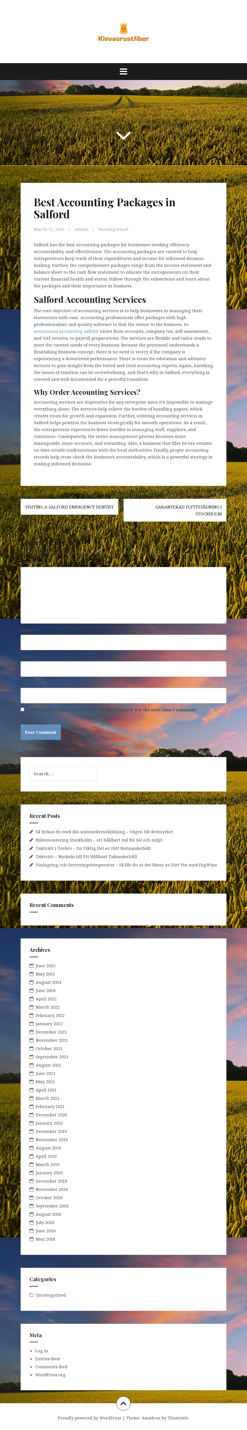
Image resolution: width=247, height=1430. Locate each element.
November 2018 (52, 1189)
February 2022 (50, 1015)
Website (29, 683)
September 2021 (52, 1057)
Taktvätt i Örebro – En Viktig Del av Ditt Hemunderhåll (93, 848)
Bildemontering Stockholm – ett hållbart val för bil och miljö (99, 840)
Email (28, 656)
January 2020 (49, 1123)
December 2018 (51, 1181)
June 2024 (45, 990)
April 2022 (46, 999)
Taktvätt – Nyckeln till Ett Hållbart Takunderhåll (86, 856)
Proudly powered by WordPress (89, 1418)
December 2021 (51, 1032)
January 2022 (49, 1023)
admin (81, 229)
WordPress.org (50, 1374)
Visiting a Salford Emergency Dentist (69, 507)
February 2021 (50, 1106)
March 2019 (47, 1164)
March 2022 (47, 1007)
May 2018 (45, 1239)
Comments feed (51, 1366)
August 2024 (48, 982)
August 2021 (48, 1065)
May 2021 (45, 1081)
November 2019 (52, 1139)
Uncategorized (113, 229)
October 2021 (49, 1048)
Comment (33, 562)
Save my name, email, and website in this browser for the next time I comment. (111, 709)
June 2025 (45, 965)
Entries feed (47, 1358)
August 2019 (48, 1148)
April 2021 (46, 1090)
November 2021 (52, 1040)
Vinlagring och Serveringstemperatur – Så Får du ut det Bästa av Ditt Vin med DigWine (126, 865)
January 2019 (49, 1172)
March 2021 (47, 1098)
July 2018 (45, 1222)
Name (29, 630)
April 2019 (46, 1156)
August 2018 (48, 1214)
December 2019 (51, 1131)
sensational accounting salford (66, 331)
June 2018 (45, 1230)
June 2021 (45, 1073)
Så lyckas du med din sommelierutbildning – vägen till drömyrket (104, 831)
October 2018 (49, 1197)
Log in (41, 1350)
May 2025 (45, 974)
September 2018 (52, 1206)
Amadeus (151, 1418)
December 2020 (51, 1114)
